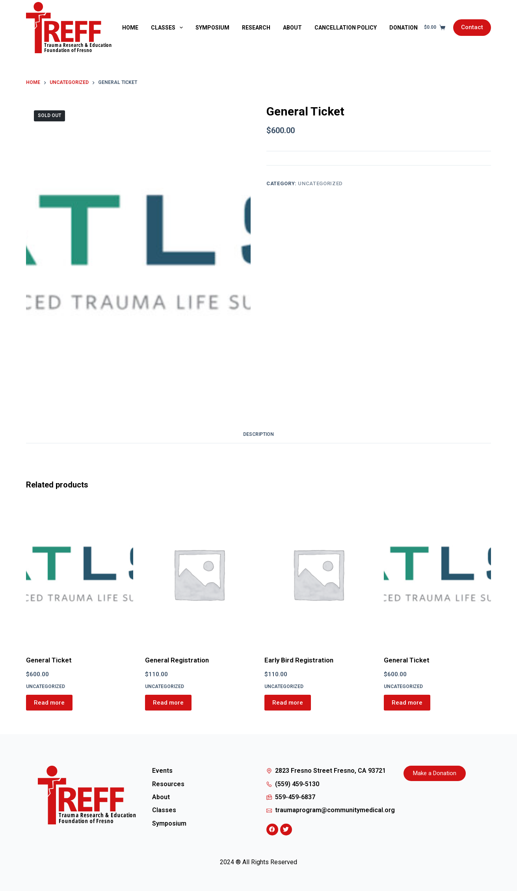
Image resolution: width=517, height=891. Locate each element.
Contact (472, 27)
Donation (403, 27)
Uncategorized (320, 183)
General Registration (177, 660)
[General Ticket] (80, 574)
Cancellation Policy (345, 27)
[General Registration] (199, 574)
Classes (168, 27)
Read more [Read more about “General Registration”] (168, 702)
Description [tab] (258, 434)
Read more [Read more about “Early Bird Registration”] (287, 702)
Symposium (212, 27)
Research (256, 27)
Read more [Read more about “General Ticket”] (49, 702)
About (292, 27)
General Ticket (49, 660)
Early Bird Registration (298, 660)
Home (130, 27)
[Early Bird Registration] (318, 574)
